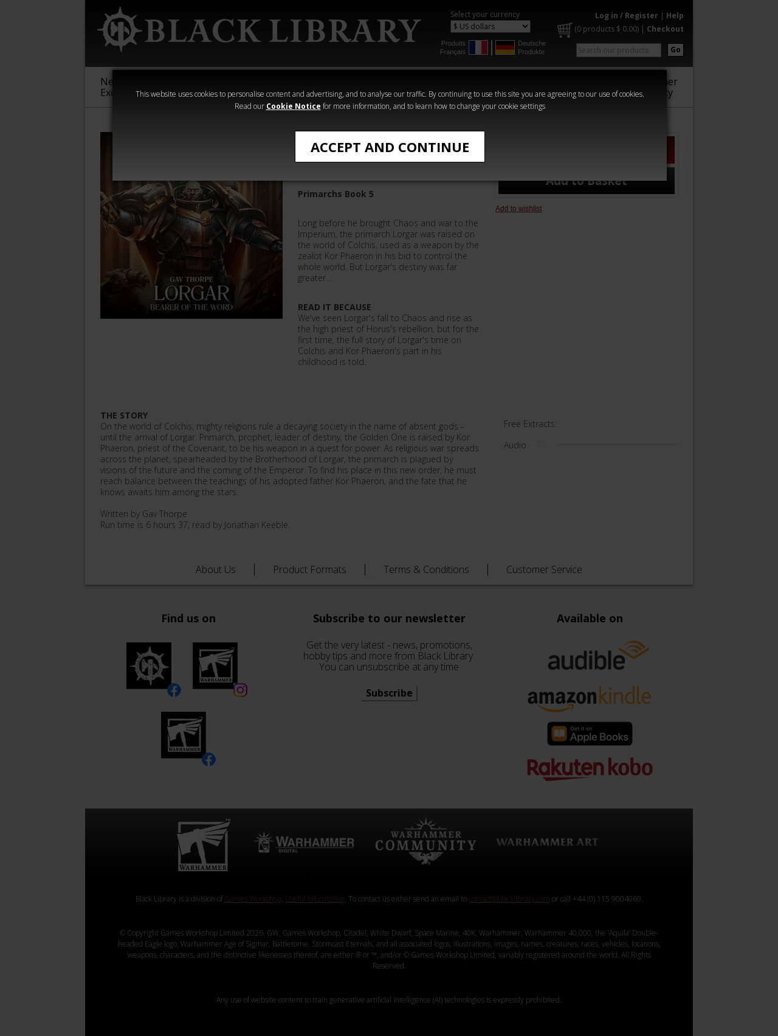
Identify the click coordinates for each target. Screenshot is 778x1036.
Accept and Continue (390, 146)
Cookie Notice (293, 106)
